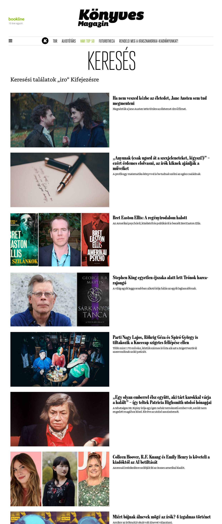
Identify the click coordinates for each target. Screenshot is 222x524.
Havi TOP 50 (88, 41)
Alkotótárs (70, 41)
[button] (10, 41)
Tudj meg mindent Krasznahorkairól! (170, 32)
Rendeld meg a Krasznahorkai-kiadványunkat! (149, 41)
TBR (56, 41)
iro (63, 79)
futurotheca (108, 41)
